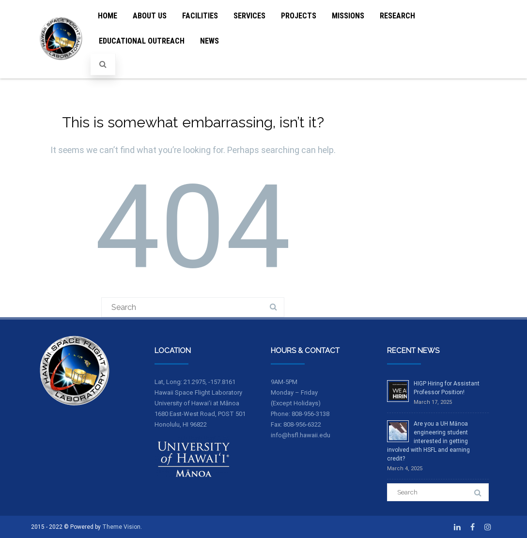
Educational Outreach (142, 41)
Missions (348, 15)
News (209, 41)
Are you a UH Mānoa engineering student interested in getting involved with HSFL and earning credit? (428, 441)
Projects (298, 15)
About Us (150, 15)
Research (397, 15)
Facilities (200, 15)
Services (249, 15)
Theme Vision (121, 526)
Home (107, 15)
